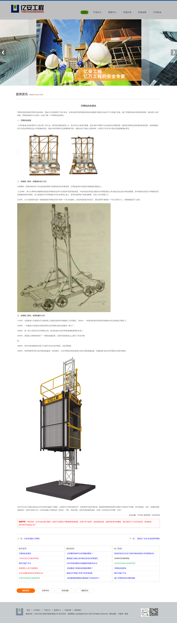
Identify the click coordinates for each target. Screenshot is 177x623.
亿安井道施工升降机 (32, 539)
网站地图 (112, 614)
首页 (84, 12)
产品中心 (97, 12)
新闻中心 (112, 12)
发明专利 (45, 591)
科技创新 (142, 12)
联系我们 (77, 610)
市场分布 (127, 12)
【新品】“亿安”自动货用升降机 (148, 539)
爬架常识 (84, 591)
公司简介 (36, 610)
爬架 (126, 614)
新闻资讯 (25, 591)
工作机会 (157, 12)
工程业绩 (67, 610)
